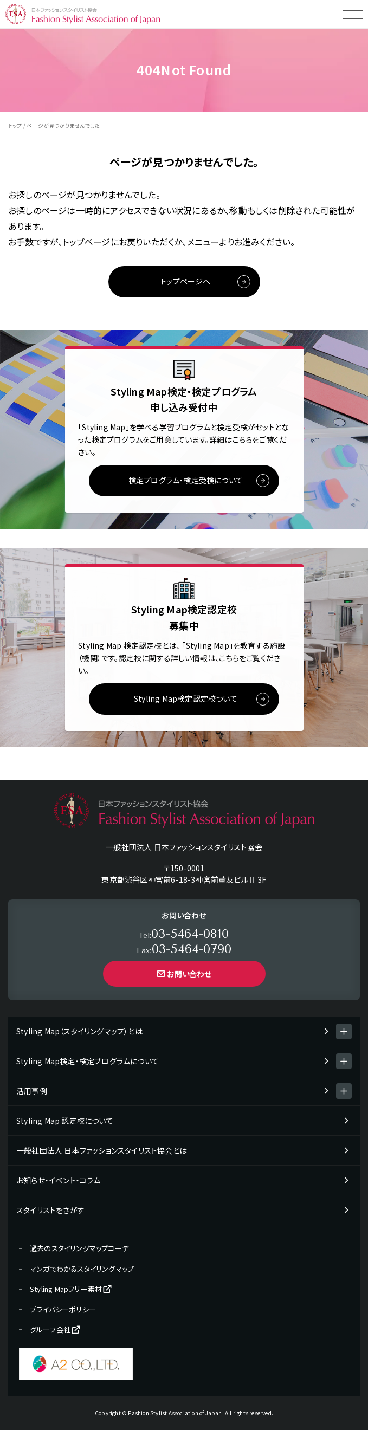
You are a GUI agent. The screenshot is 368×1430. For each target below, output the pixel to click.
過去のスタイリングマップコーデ (79, 1248)
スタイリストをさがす (50, 1210)
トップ (15, 125)
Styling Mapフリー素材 (71, 1289)
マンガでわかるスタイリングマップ (82, 1269)
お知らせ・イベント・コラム (58, 1180)
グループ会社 (55, 1329)
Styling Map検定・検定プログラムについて (87, 1061)
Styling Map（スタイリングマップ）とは (79, 1031)
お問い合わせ (183, 973)
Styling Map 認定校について (64, 1120)
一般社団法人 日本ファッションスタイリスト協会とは (101, 1150)
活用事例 (31, 1090)
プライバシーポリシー (63, 1309)
